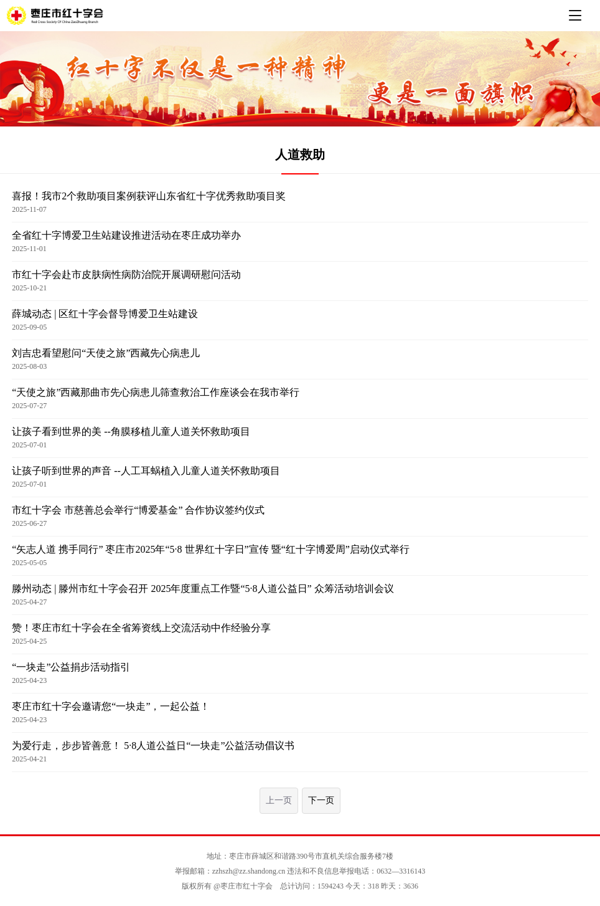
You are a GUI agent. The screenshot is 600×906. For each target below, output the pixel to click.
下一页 (321, 800)
